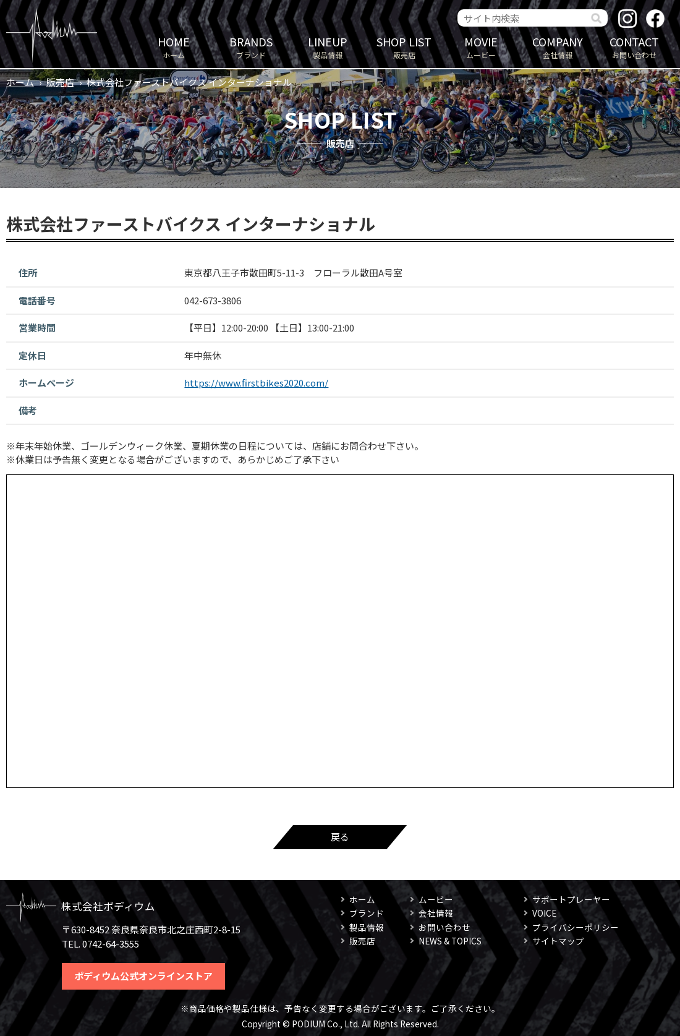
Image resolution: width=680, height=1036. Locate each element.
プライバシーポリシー (575, 927)
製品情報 (327, 46)
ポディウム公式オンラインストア (143, 975)
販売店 (404, 46)
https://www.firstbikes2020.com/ (256, 382)
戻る (340, 836)
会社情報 (557, 46)
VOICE (544, 913)
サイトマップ (558, 941)
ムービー (481, 46)
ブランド (251, 46)
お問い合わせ (634, 46)
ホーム (173, 46)
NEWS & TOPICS (450, 941)
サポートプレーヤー (571, 899)
